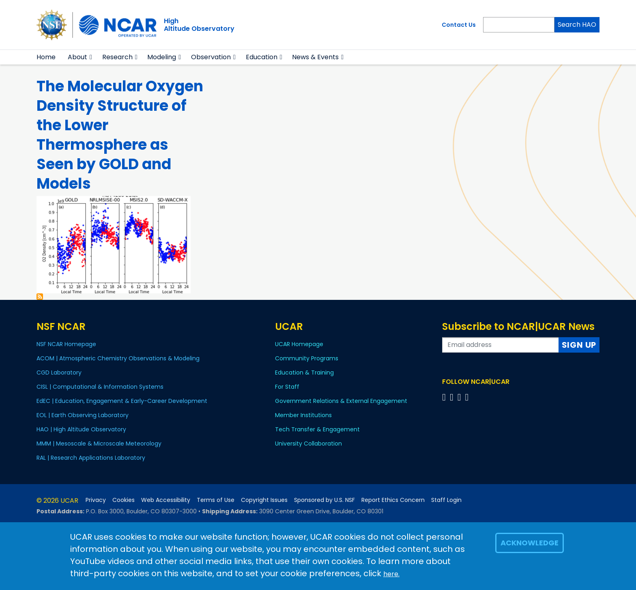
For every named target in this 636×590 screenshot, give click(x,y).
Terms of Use (215, 500)
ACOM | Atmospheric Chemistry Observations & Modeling (118, 358)
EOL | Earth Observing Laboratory (83, 415)
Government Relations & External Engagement (341, 401)
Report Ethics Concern (393, 500)
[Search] (518, 24)
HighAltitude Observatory (199, 24)
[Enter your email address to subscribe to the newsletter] (500, 345)
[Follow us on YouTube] (468, 397)
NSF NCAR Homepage (66, 344)
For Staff (287, 387)
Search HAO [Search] (577, 24)
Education (261, 57)
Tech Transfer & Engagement (317, 429)
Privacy (96, 500)
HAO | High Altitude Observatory (81, 429)
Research (117, 57)
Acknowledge (530, 543)
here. (391, 574)
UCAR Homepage (299, 344)
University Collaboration (308, 443)
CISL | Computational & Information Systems (100, 387)
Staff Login (446, 500)
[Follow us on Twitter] (453, 397)
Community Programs (306, 358)
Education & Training (304, 372)
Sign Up (579, 345)
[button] (91, 57)
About (77, 57)
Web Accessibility (165, 500)
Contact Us (459, 25)
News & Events (315, 57)
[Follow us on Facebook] (445, 397)
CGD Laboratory (59, 372)
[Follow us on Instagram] (461, 397)
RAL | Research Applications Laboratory (91, 458)
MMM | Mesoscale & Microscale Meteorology (99, 443)
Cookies (123, 500)
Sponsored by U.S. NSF (324, 500)
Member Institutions (303, 415)
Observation (211, 57)
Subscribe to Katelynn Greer (40, 296)
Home (46, 57)
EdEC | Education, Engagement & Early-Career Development (122, 401)
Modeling (161, 57)
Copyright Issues (264, 500)
